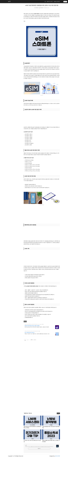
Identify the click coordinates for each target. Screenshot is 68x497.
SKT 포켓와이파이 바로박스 (30, 345)
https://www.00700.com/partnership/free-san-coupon (33, 337)
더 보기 (58, 426)
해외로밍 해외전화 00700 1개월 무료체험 (32, 338)
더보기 (25, 334)
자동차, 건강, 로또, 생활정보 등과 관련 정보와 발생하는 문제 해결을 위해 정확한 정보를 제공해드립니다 (39, 459)
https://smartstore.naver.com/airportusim (31, 344)
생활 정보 (41, 7)
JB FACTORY (57, 469)
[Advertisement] (42, 66)
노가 (26, 458)
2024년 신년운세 (57, 1)
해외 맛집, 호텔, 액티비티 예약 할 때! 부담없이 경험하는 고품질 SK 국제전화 (37, 340)
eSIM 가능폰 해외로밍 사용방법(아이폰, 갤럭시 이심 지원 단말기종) (41, 5)
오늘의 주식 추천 (50, 1)
